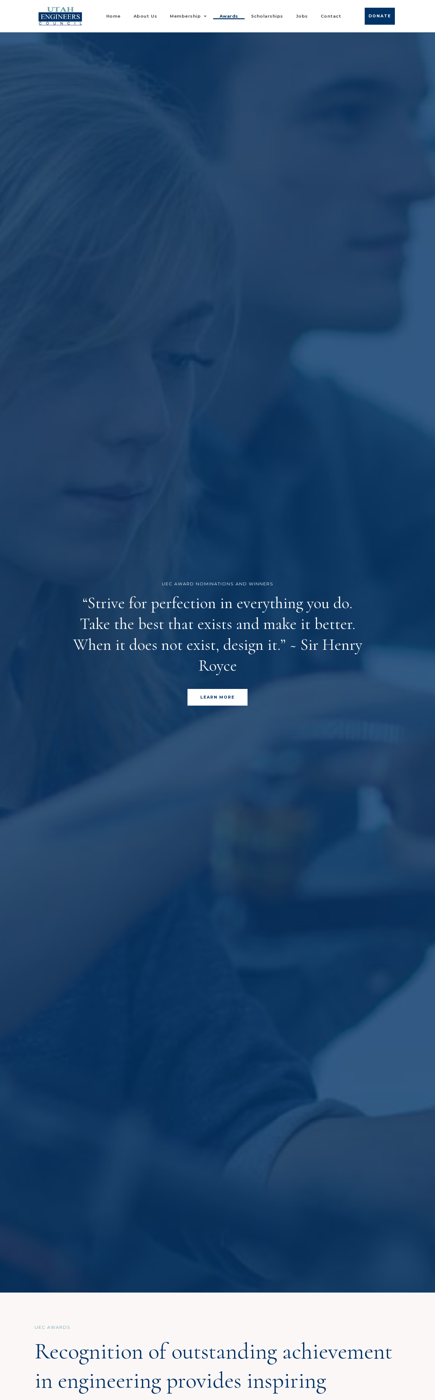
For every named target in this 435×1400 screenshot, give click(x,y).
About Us (145, 16)
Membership (188, 16)
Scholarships (267, 16)
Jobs (302, 16)
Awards (229, 16)
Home (113, 16)
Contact (331, 16)
